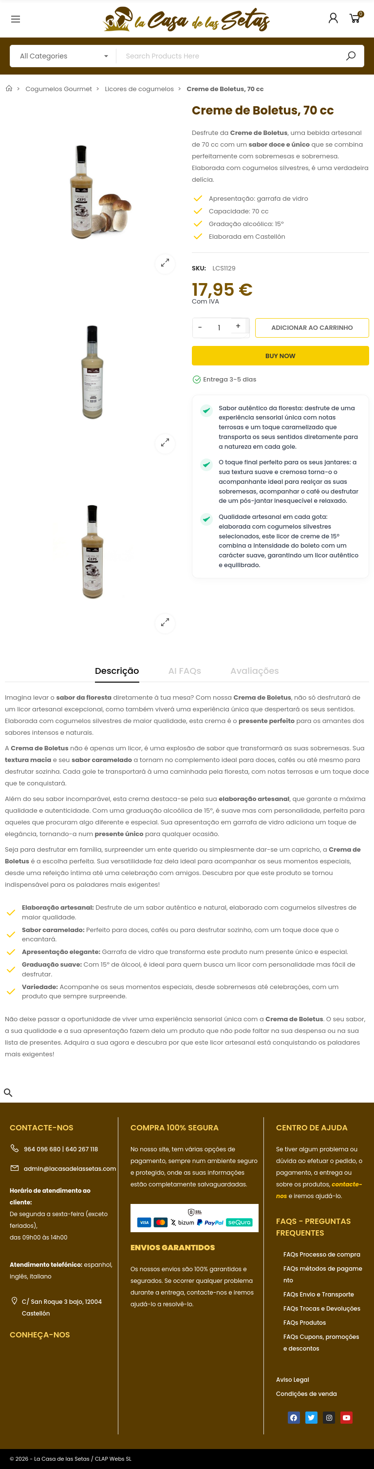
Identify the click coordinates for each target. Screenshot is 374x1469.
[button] (8, 1093)
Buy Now (280, 356)
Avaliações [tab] (254, 671)
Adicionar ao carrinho (312, 327)
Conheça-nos (40, 1334)
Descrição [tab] (117, 671)
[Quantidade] (219, 328)
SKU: (199, 268)
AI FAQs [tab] (185, 671)
